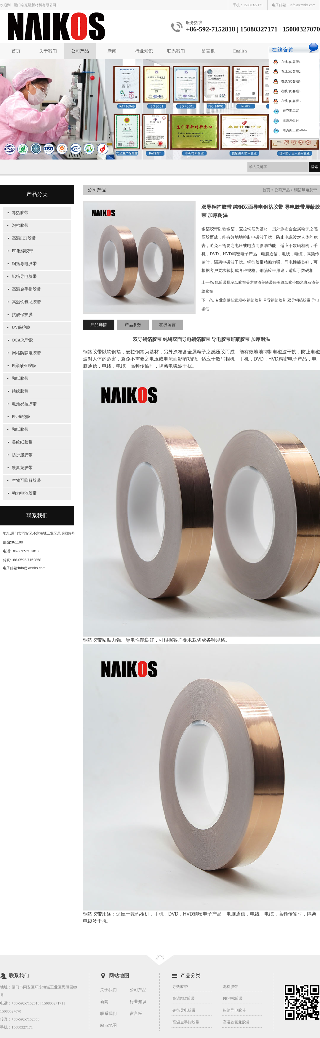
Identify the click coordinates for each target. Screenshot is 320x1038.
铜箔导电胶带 (24, 264)
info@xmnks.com (302, 5)
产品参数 (133, 325)
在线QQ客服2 (286, 71)
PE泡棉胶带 (22, 251)
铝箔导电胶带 (24, 276)
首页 (16, 51)
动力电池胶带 (24, 493)
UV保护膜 (21, 327)
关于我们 (48, 51)
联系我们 (176, 51)
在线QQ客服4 (286, 91)
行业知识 (144, 51)
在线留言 (167, 325)
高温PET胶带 (24, 238)
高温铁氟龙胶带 (26, 302)
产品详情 (98, 325)
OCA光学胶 (22, 340)
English (240, 51)
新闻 (112, 51)
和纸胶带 (20, 378)
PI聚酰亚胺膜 (24, 365)
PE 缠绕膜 (21, 416)
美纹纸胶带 (22, 442)
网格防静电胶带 (26, 353)
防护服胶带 (22, 455)
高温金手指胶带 (26, 289)
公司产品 (80, 51)
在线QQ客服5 (286, 101)
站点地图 (108, 1025)
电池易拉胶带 (24, 404)
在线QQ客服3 (286, 81)
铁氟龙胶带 (22, 467)
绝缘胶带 (20, 391)
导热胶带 (20, 213)
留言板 (208, 51)
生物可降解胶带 (26, 480)
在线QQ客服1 (286, 61)
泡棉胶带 (20, 225)
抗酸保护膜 (22, 314)
